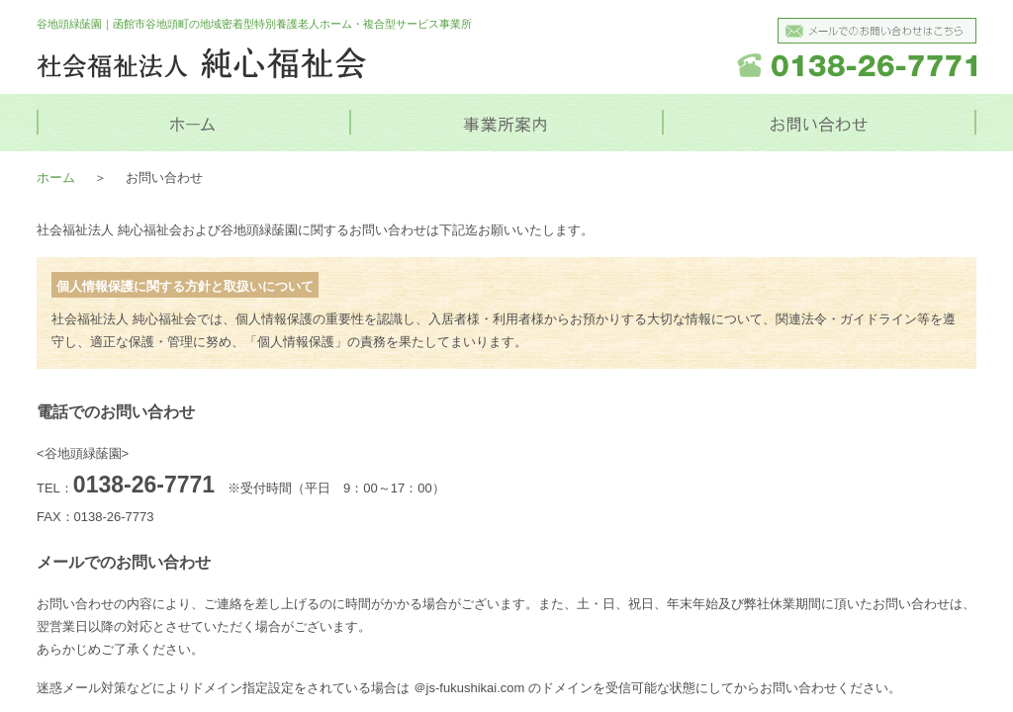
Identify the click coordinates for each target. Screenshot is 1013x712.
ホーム (56, 177)
